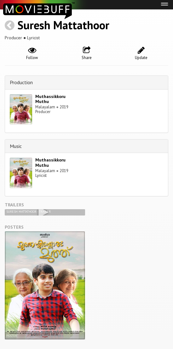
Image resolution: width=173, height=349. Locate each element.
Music (16, 146)
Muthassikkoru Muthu (50, 99)
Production (21, 82)
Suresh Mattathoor (63, 25)
